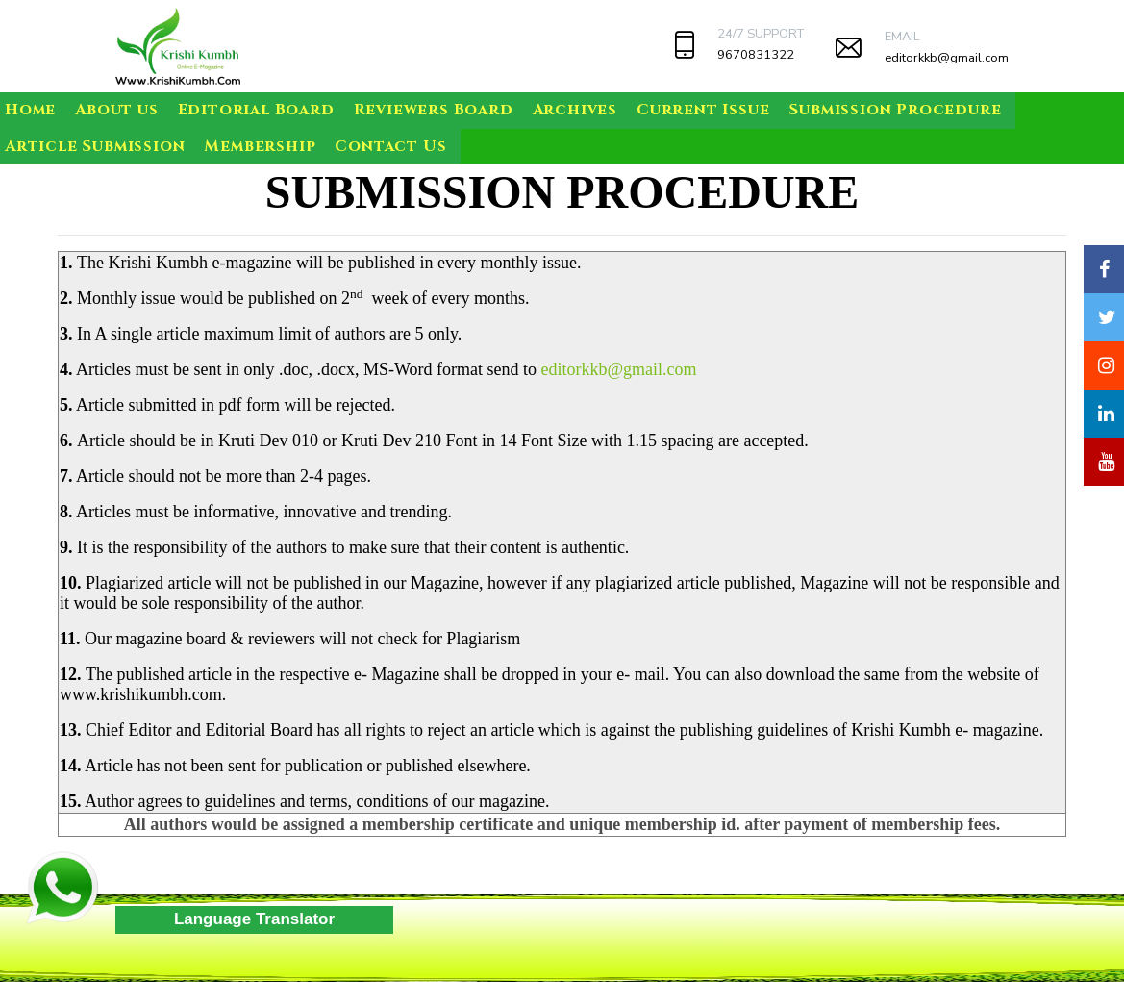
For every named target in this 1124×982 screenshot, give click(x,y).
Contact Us (390, 146)
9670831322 (755, 54)
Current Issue (703, 109)
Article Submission (95, 146)
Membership (259, 146)
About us (116, 109)
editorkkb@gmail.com (947, 57)
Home (30, 109)
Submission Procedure (894, 109)
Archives (575, 109)
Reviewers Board (433, 109)
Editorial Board (256, 109)
